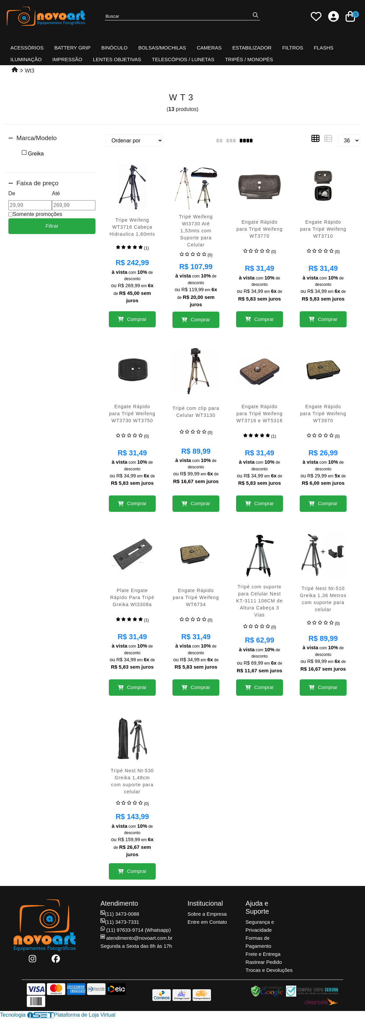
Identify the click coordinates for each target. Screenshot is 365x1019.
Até (56, 193)
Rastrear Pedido (263, 962)
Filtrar (52, 226)
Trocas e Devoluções (268, 970)
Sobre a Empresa (207, 914)
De (11, 193)
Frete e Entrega (262, 954)
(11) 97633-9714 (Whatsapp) (135, 930)
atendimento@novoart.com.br (136, 938)
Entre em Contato (207, 922)
